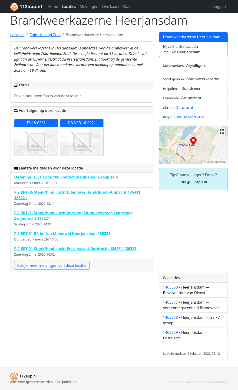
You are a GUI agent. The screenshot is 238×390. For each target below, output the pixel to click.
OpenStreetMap (216, 161)
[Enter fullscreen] (221, 131)
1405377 (170, 302)
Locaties (69, 6)
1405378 (170, 317)
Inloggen (218, 6)
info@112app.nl (193, 182)
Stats (127, 6)
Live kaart (110, 6)
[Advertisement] (193, 231)
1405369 (170, 287)
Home (52, 6)
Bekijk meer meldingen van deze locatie (51, 265)
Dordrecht (184, 107)
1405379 (170, 332)
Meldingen (89, 6)
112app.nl (23, 376)
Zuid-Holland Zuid (189, 117)
